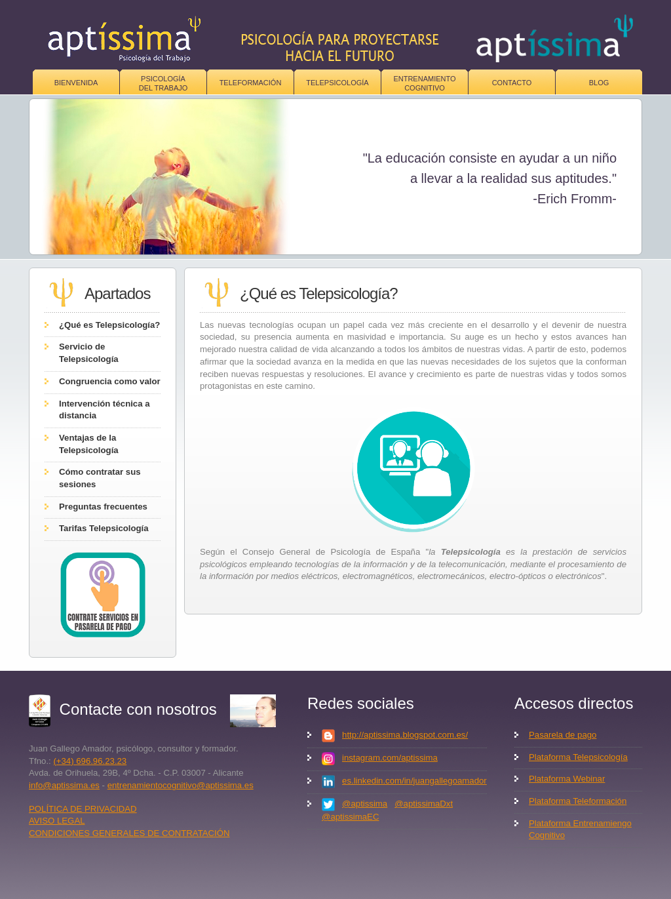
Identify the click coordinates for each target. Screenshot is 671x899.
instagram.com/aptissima (390, 758)
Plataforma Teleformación (577, 801)
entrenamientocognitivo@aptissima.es (180, 785)
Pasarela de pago (562, 735)
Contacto (512, 83)
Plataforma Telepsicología (578, 757)
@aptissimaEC (350, 817)
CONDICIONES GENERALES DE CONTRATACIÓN (129, 833)
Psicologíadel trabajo (163, 83)
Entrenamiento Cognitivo (424, 83)
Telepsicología (337, 83)
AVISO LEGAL (57, 821)
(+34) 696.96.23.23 (89, 761)
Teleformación (251, 83)
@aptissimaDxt (423, 804)
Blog (599, 83)
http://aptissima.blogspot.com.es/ (405, 735)
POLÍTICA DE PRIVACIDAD (83, 809)
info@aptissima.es (64, 785)
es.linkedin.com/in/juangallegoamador (414, 781)
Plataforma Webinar (567, 779)
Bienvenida (76, 83)
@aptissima (364, 804)
